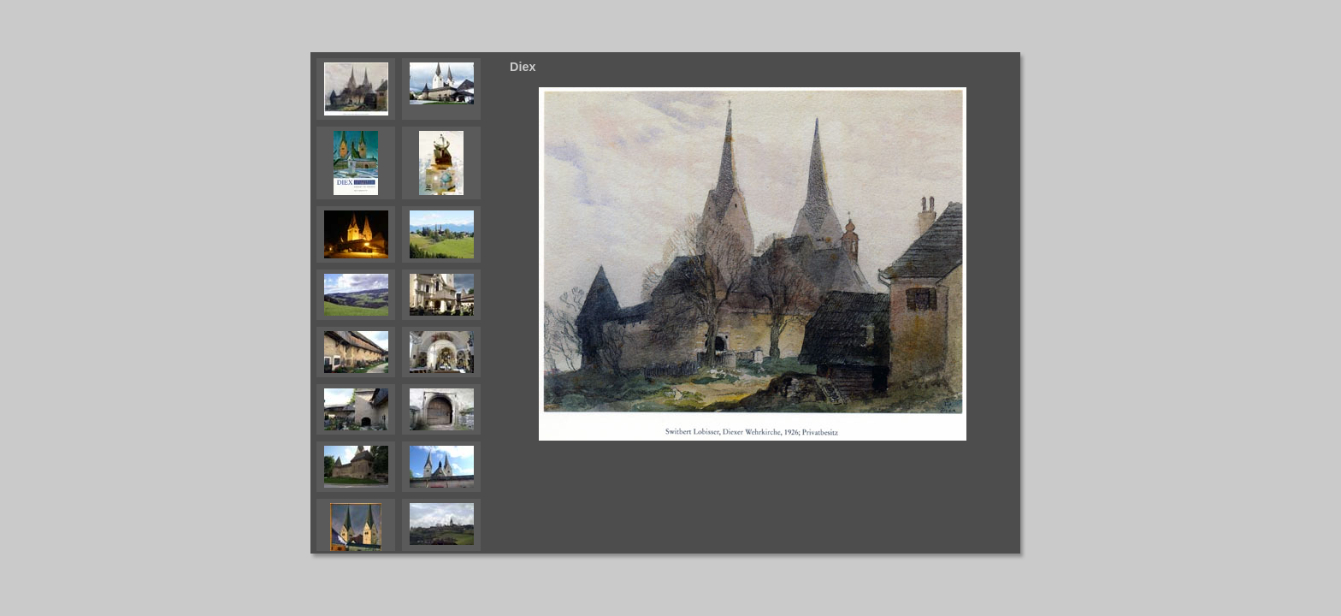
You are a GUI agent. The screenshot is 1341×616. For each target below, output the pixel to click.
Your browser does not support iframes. (407, 303)
